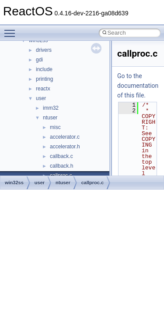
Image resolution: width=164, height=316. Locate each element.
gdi (39, 60)
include (44, 69)
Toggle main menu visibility (11, 29)
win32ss (14, 182)
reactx (43, 89)
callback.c (61, 156)
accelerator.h (65, 147)
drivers (44, 50)
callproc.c (92, 182)
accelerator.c (65, 137)
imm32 (51, 108)
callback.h (61, 166)
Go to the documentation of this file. (137, 85)
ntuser (50, 118)
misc (55, 127)
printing (44, 79)
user (41, 98)
